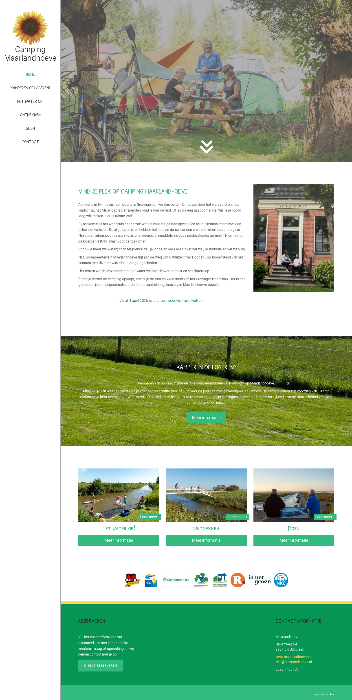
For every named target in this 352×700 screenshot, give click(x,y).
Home (30, 74)
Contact (30, 142)
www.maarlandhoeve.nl (293, 657)
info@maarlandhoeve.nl (293, 662)
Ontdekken (30, 115)
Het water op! (30, 101)
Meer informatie (119, 540)
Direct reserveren (100, 665)
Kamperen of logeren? (30, 88)
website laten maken (324, 694)
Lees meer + (150, 517)
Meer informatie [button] (206, 417)
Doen (30, 128)
